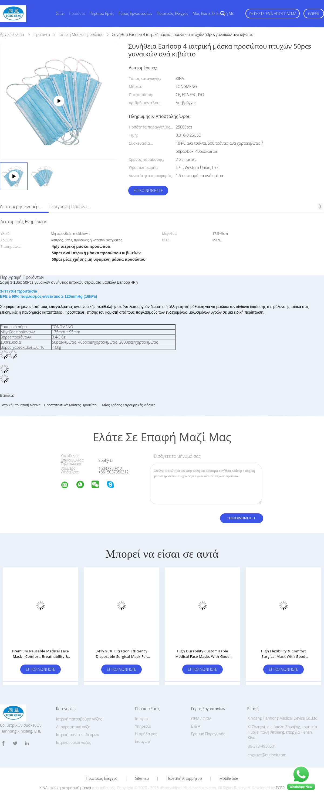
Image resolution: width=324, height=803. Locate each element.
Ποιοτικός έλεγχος (172, 13)
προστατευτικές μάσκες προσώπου (71, 405)
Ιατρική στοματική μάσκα (20, 405)
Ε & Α (195, 726)
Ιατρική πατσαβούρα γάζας (79, 718)
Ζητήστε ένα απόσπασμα (272, 13)
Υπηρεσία (143, 726)
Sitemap (142, 778)
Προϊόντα (77, 13)
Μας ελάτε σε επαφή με (213, 13)
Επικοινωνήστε (148, 190)
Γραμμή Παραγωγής (208, 733)
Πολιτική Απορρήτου (184, 778)
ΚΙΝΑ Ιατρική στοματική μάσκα (65, 787)
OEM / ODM (201, 718)
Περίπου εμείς (102, 13)
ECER (280, 787)
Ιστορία (141, 718)
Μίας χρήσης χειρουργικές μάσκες (128, 405)
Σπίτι (60, 13)
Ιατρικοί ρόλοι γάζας (73, 742)
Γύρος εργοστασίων (136, 13)
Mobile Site (229, 778)
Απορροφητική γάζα (73, 726)
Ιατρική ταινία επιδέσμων (77, 734)
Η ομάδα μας (146, 733)
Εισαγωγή (143, 741)
